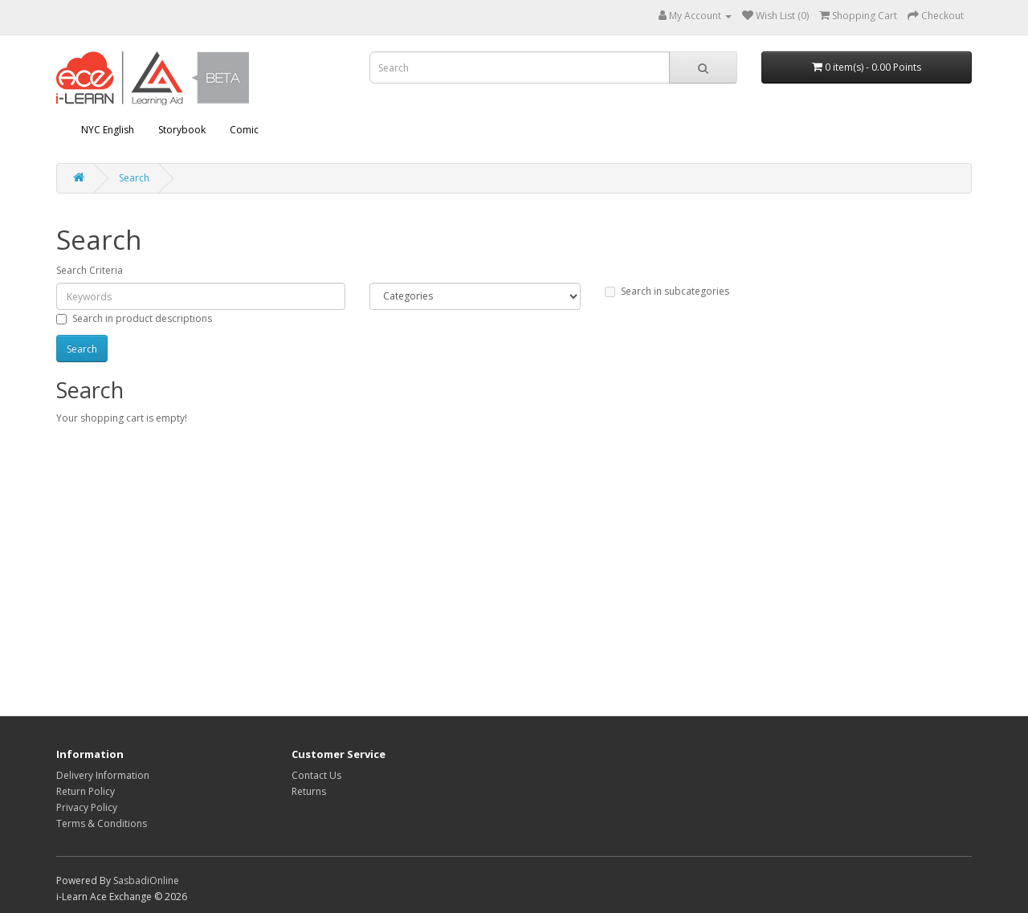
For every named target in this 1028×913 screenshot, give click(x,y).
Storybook (182, 130)
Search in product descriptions (134, 318)
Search (134, 178)
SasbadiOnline (146, 880)
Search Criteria (89, 270)
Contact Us (316, 775)
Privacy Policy (86, 807)
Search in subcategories (667, 291)
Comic (244, 130)
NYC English (107, 130)
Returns (309, 791)
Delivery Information (102, 775)
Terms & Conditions (101, 823)
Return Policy (85, 791)
